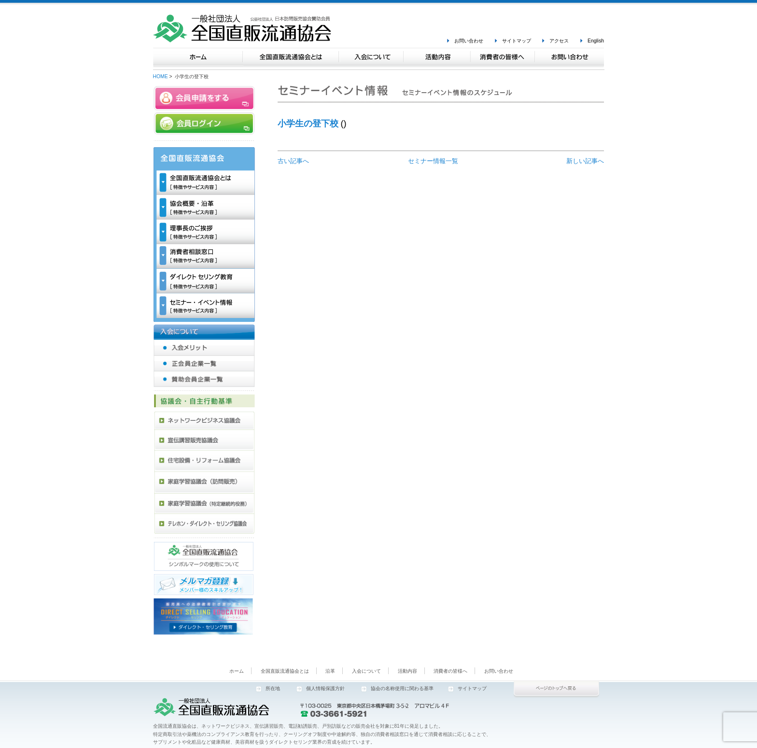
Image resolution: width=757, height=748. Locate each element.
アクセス (559, 40)
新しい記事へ (585, 161)
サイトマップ (516, 40)
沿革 (330, 671)
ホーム (236, 671)
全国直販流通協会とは (285, 671)
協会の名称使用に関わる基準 (402, 688)
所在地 (273, 688)
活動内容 (407, 671)
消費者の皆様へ (450, 671)
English (596, 40)
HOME (160, 76)
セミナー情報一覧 (433, 161)
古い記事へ (293, 161)
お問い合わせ (468, 40)
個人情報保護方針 (325, 688)
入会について (366, 671)
